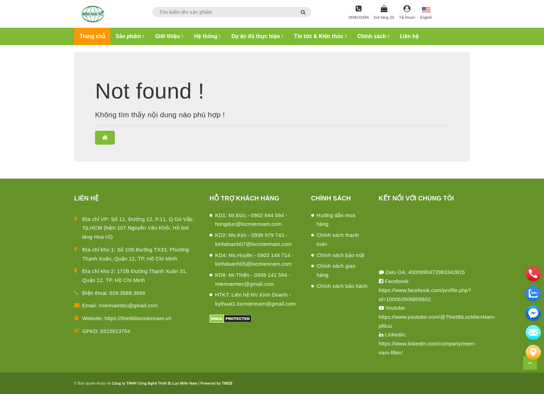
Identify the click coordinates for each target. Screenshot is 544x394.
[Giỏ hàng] (384, 12)
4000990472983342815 (436, 272)
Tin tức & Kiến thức (320, 36)
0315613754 (115, 331)
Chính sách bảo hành (342, 286)
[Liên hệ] (533, 352)
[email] (533, 313)
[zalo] (533, 293)
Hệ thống (207, 36)
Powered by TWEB (216, 383)
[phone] (533, 273)
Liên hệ (409, 36)
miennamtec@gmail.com (128, 305)
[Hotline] (359, 12)
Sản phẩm (130, 36)
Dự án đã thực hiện (257, 36)
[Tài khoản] (407, 12)
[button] (105, 138)
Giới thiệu (169, 36)
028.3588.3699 (127, 293)
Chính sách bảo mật (341, 255)
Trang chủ (92, 36)
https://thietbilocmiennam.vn (138, 318)
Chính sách (373, 36)
